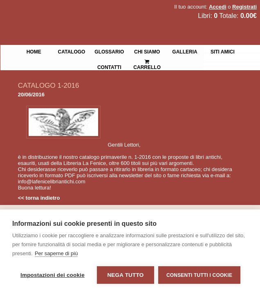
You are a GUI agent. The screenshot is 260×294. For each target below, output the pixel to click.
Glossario (109, 51)
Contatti (109, 67)
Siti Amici (223, 51)
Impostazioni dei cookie (52, 275)
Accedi (217, 7)
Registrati (244, 7)
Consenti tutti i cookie (199, 275)
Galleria (184, 51)
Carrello (147, 61)
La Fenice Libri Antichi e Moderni (71, 12)
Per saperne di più (56, 253)
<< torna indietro (39, 198)
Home (34, 51)
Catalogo (71, 51)
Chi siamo (147, 51)
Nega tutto (125, 275)
